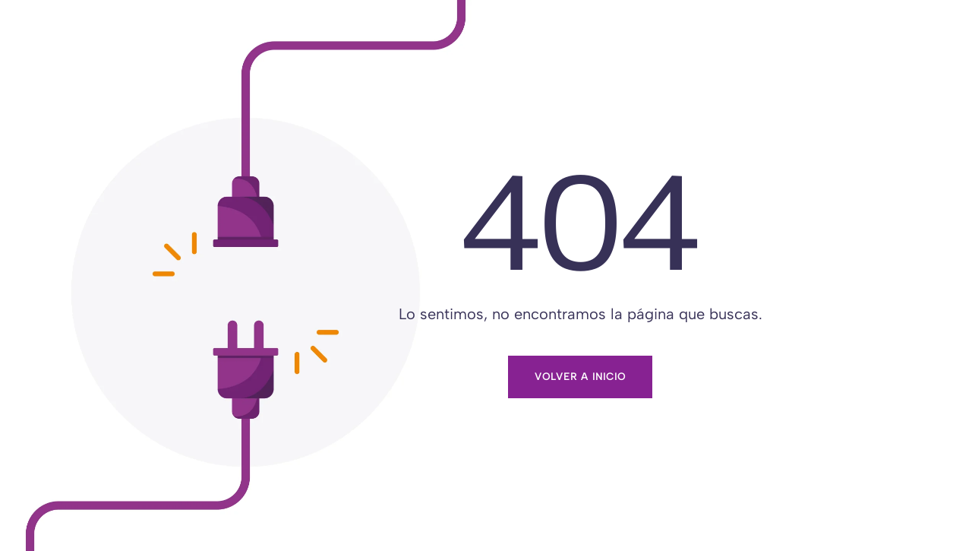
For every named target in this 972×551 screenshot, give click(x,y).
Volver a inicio (580, 376)
